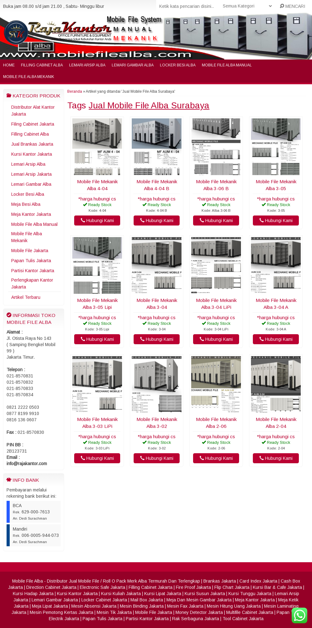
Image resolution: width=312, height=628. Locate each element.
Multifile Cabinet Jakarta (249, 612)
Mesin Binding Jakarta (142, 606)
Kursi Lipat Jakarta (162, 593)
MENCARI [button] (292, 6)
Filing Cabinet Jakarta (32, 124)
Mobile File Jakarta (29, 250)
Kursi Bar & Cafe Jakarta (277, 587)
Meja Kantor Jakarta (31, 214)
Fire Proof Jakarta (193, 587)
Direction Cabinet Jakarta (51, 587)
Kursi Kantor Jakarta (31, 154)
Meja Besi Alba (25, 204)
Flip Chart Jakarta (231, 587)
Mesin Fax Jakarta (185, 606)
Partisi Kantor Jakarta (32, 270)
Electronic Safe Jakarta (102, 587)
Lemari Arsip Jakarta (31, 174)
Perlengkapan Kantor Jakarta (32, 283)
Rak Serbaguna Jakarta (195, 618)
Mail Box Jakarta (146, 599)
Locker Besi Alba (178, 65)
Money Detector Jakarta (199, 612)
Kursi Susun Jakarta (205, 593)
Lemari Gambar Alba (133, 65)
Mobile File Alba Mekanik (28, 77)
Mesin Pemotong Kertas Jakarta (61, 612)
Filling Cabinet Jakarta (150, 587)
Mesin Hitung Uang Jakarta (234, 606)
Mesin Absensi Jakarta (93, 606)
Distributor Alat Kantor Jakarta (33, 111)
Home (9, 65)
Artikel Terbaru (25, 297)
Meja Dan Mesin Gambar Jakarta (199, 599)
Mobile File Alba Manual (227, 65)
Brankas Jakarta (219, 581)
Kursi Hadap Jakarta (33, 593)
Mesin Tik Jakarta (114, 612)
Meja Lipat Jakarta (50, 606)
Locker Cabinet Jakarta (104, 599)
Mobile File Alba (27, 581)
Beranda (74, 91)
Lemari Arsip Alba (87, 65)
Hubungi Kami (97, 220)
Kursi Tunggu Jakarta (249, 593)
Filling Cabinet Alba (42, 65)
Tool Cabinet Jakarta (242, 618)
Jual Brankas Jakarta (32, 144)
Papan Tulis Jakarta (31, 260)
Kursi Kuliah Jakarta (121, 593)
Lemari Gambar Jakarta (55, 599)
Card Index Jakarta (258, 581)
